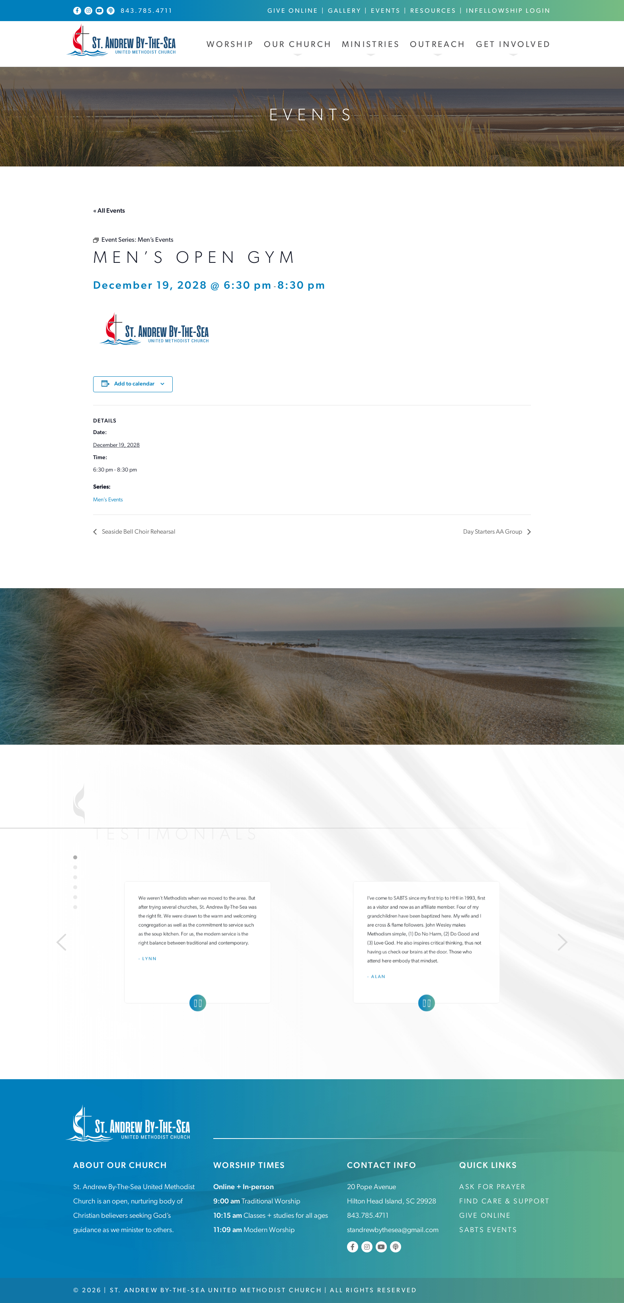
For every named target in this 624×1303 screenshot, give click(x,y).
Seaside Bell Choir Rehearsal (138, 532)
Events (386, 11)
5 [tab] (75, 897)
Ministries (371, 45)
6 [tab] (75, 907)
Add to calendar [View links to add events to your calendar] (134, 384)
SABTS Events (488, 1230)
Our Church (298, 45)
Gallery (344, 11)
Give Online (292, 11)
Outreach (438, 45)
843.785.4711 (147, 11)
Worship (230, 45)
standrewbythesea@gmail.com (393, 1230)
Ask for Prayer (492, 1187)
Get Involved (513, 45)
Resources (433, 11)
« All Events (109, 211)
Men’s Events (108, 500)
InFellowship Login (508, 11)
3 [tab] (75, 877)
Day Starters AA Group (493, 532)
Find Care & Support (504, 1201)
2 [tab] (75, 867)
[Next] (565, 942)
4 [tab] (75, 887)
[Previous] (59, 942)
